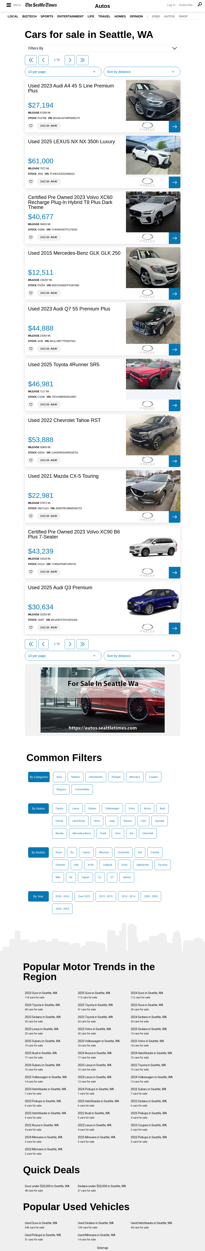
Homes (120, 16)
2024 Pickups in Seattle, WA (96, 1091)
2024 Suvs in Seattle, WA (147, 995)
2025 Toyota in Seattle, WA (95, 1007)
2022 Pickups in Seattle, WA (149, 1139)
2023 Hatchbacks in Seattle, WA (45, 1091)
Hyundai (159, 820)
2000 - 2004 (62, 908)
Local (13, 16)
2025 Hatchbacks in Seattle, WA (98, 1103)
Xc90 (91, 864)
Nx (71, 877)
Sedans (75, 777)
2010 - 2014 (128, 896)
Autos (102, 6)
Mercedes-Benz (82, 833)
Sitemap (102, 1248)
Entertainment (70, 16)
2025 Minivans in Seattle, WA (96, 1139)
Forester (60, 864)
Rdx (76, 864)
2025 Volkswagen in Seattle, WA (46, 1079)
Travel (104, 16)
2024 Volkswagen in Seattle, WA (152, 1079)
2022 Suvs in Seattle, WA (147, 1007)
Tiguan (85, 877)
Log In (171, 5)
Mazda (60, 833)
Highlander (143, 864)
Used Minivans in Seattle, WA (96, 1237)
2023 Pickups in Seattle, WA (43, 1103)
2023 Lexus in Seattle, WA (42, 1031)
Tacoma (162, 864)
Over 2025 (84, 896)
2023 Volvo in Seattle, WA (94, 1031)
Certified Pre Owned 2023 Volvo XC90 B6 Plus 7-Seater (74, 534)
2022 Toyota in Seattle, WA (148, 1067)
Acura (147, 808)
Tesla (103, 833)
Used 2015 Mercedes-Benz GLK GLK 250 (74, 253)
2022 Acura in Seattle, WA (42, 1127)
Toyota (59, 808)
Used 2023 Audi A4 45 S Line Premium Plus (71, 88)
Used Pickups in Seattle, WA (43, 1237)
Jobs (156, 16)
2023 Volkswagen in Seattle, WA (99, 1043)
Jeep (112, 820)
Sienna (127, 877)
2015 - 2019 (106, 896)
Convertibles (82, 789)
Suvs (59, 777)
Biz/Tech (29, 16)
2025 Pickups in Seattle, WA (149, 1115)
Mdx (58, 877)
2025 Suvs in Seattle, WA (94, 995)
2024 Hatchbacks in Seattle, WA (151, 1055)
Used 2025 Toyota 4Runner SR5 (64, 364)
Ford (143, 820)
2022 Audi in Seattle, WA (94, 1115)
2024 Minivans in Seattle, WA (43, 1139)
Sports (47, 16)
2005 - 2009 (151, 896)
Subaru (92, 808)
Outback (107, 864)
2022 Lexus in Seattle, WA (94, 1127)
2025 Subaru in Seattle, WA (42, 1043)
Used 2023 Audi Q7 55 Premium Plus (69, 308)
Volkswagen (112, 808)
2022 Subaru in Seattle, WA (148, 1091)
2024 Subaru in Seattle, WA (42, 1067)
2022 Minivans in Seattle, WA (43, 1151)
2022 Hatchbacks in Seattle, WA (45, 1115)
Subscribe (186, 5)
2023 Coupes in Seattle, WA (149, 1127)
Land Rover (78, 820)
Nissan (128, 820)
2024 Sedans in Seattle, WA (149, 1019)
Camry (86, 852)
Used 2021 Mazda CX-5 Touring (63, 476)
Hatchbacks (96, 777)
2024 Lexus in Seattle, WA (94, 1079)
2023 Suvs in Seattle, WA (41, 995)
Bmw (97, 820)
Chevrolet (147, 833)
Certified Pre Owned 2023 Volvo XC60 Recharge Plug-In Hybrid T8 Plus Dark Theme (70, 202)
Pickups (116, 777)
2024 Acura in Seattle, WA (95, 1055)
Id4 (140, 852)
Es (99, 877)
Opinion (136, 16)
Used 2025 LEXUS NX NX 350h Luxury (71, 141)
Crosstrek (123, 852)
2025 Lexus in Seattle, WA (94, 1067)
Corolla (155, 852)
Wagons (61, 789)
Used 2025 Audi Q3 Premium (60, 587)
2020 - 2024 (62, 896)
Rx (72, 852)
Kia (131, 833)
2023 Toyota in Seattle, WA (95, 1019)
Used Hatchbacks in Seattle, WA (151, 1225)
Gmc (118, 833)
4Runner (104, 852)
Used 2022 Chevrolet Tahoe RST (64, 420)
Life (91, 16)
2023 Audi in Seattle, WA (41, 1055)
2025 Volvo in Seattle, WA (147, 1043)
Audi (162, 808)
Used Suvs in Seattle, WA (41, 1225)
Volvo (131, 808)
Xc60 (124, 864)
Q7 (112, 877)
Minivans (135, 777)
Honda (59, 820)
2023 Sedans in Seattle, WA (43, 1019)
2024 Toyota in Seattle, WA (42, 1007)
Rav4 (58, 852)
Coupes (153, 777)
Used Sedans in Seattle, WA (96, 1225)
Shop (183, 16)
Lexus (75, 808)
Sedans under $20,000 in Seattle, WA (102, 1188)
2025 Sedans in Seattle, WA (149, 1031)
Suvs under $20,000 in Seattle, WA (47, 1188)
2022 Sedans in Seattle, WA (149, 1103)
